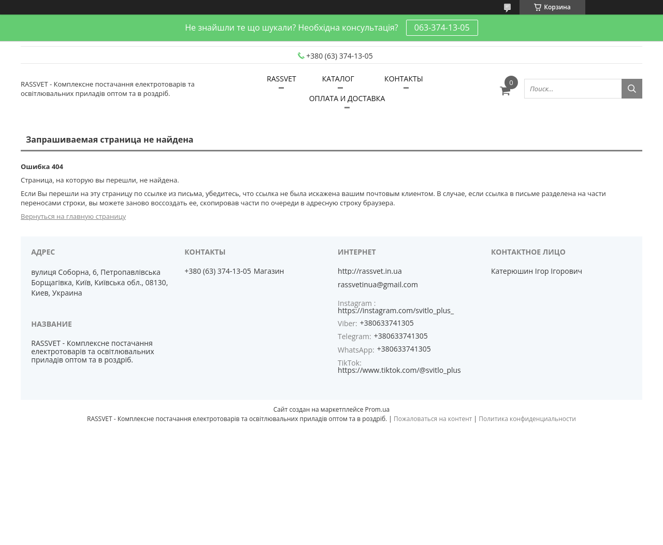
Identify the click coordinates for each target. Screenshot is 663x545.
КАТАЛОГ (338, 78)
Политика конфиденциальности (527, 418)
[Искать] (632, 89)
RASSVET (281, 78)
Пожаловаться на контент (433, 418)
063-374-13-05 (442, 27)
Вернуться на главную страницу (73, 216)
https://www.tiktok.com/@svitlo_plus (399, 370)
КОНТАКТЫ (403, 78)
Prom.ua (377, 409)
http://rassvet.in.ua (370, 271)
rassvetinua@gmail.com (378, 285)
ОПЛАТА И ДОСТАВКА (347, 98)
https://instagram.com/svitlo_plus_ (396, 310)
